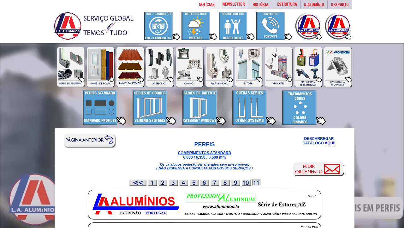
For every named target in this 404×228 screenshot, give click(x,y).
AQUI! (330, 143)
